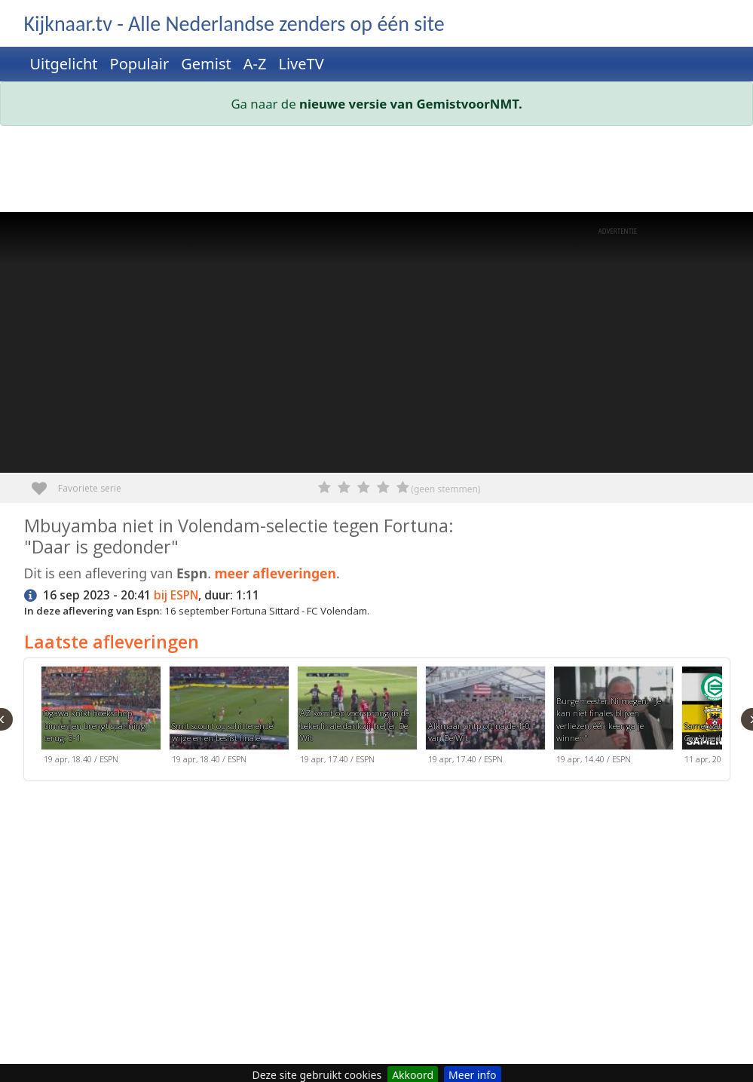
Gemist (206, 64)
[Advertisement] (377, 172)
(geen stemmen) (445, 489)
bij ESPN (176, 595)
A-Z (255, 64)
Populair (140, 64)
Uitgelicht (64, 64)
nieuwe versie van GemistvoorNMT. (410, 103)
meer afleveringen (275, 573)
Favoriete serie (45, 483)
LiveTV (300, 64)
